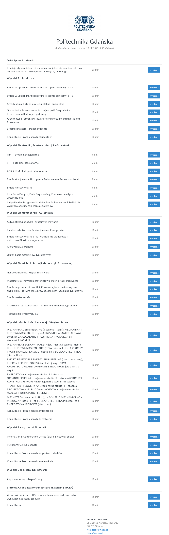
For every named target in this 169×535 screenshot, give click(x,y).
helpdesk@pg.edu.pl (97, 529)
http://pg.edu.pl (95, 533)
